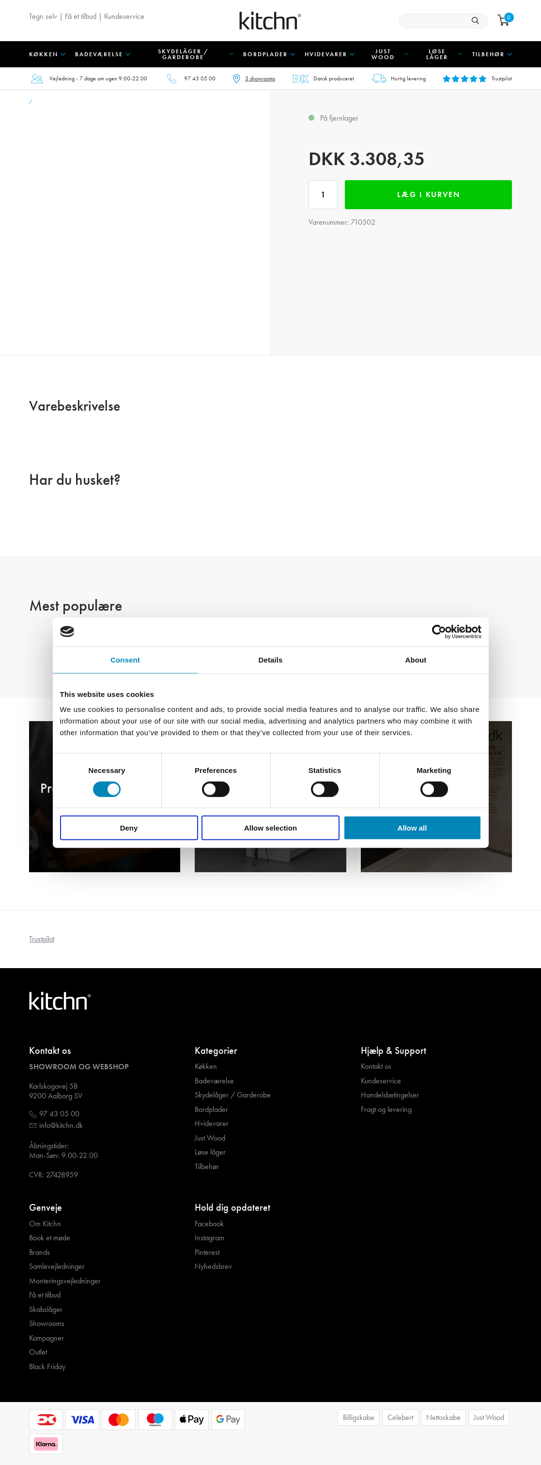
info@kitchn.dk (61, 1125)
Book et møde (49, 1238)
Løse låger (210, 1152)
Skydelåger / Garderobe (233, 1095)
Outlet (38, 1352)
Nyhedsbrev (213, 1266)
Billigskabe (358, 1417)
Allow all (412, 828)
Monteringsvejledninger (65, 1281)
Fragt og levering (386, 1109)
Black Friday (47, 1366)
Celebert (400, 1417)
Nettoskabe (443, 1417)
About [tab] (416, 659)
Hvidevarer (212, 1123)
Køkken (206, 1066)
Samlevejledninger (57, 1266)
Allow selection (270, 828)
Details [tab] (271, 659)
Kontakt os (376, 1066)
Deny (129, 828)
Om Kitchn (45, 1223)
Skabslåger (45, 1309)
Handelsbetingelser (390, 1095)
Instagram (209, 1238)
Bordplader (211, 1109)
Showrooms (46, 1323)
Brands (39, 1252)
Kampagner (46, 1338)
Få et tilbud (80, 16)
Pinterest (207, 1252)
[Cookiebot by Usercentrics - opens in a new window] (439, 631)
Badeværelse (214, 1081)
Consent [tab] (125, 659)
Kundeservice (124, 16)
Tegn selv (43, 16)
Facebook (209, 1223)
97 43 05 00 (200, 78)
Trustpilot (41, 939)
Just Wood (210, 1138)
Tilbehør (207, 1166)
